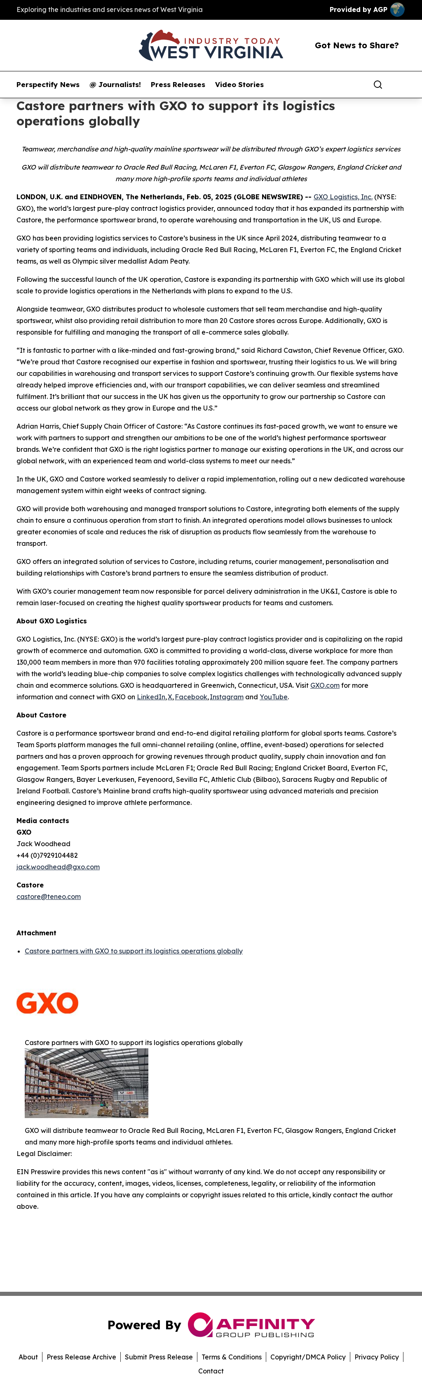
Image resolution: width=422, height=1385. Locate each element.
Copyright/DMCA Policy (308, 1357)
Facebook (191, 697)
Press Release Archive (81, 1357)
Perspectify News (48, 84)
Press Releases (178, 84)
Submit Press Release (159, 1357)
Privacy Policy (376, 1357)
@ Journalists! (115, 84)
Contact (211, 1371)
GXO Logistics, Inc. (343, 197)
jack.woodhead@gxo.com (58, 867)
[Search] (378, 84)
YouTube (274, 697)
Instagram (227, 697)
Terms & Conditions (232, 1357)
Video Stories (239, 84)
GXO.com (325, 685)
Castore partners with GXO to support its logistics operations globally (134, 951)
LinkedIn (151, 697)
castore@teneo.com (48, 896)
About (28, 1357)
